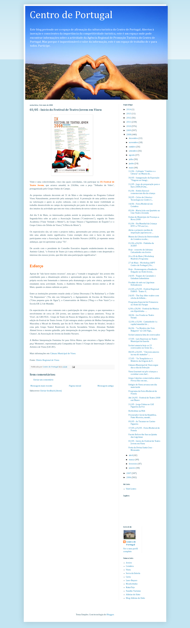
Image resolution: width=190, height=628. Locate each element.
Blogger (110, 615)
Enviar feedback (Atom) (51, 391)
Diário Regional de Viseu (47, 360)
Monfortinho (132, 584)
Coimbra (130, 566)
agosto (132, 155)
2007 (129, 473)
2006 (129, 477)
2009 (129, 130)
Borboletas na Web (136, 411)
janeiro (132, 468)
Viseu (128, 570)
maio (131, 168)
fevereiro (133, 464)
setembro (133, 151)
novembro (134, 142)
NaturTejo (130, 587)
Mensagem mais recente (41, 386)
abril (131, 455)
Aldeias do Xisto (133, 595)
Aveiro (129, 563)
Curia (128, 577)
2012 (129, 118)
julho (131, 159)
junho (131, 164)
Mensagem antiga (106, 386)
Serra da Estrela (133, 573)
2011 (129, 122)
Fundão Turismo (133, 591)
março (132, 460)
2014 (129, 110)
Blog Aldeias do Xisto (135, 598)
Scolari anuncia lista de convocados (144, 335)
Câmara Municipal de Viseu (63, 353)
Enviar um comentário (43, 380)
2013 (129, 114)
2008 (129, 135)
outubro (132, 147)
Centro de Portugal (71, 15)
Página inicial (75, 386)
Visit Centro (131, 489)
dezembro (133, 138)
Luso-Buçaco (131, 580)
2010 (129, 126)
